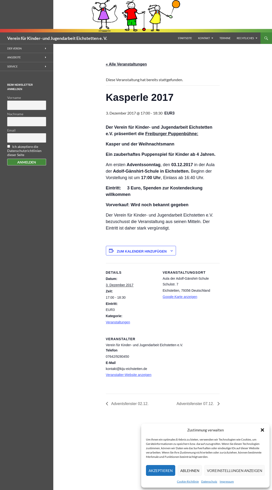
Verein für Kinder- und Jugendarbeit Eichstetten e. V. (57, 38)
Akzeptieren (161, 470)
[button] (262, 430)
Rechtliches (245, 38)
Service (12, 66)
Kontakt (204, 38)
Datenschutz (209, 481)
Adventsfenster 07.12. (195, 404)
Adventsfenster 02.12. (129, 404)
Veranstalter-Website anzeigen (128, 375)
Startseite (185, 38)
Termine (224, 38)
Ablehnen (189, 470)
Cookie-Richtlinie (188, 481)
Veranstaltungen (118, 322)
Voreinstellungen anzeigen (234, 470)
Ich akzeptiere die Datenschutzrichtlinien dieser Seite (24, 151)
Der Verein (14, 48)
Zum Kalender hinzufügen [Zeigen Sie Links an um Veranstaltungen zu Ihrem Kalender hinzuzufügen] (142, 251)
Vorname (14, 98)
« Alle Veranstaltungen (126, 64)
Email (11, 130)
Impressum (227, 481)
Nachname (15, 114)
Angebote (14, 57)
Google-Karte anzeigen (180, 297)
